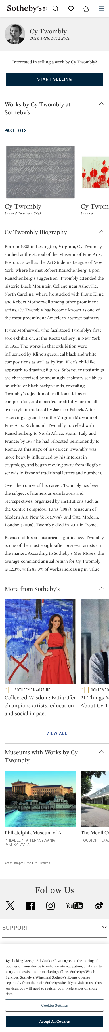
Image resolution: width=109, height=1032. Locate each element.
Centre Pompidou (29, 509)
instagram (50, 906)
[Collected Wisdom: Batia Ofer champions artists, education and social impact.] (40, 643)
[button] (57, 108)
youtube (74, 905)
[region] (54, 988)
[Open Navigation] (101, 8)
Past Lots (16, 131)
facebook (30, 906)
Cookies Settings (54, 1005)
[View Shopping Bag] (86, 8)
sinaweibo (99, 905)
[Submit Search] (55, 8)
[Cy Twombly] (40, 172)
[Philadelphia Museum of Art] (40, 800)
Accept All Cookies (54, 1021)
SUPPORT (15, 928)
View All (56, 733)
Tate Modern (85, 517)
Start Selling (54, 79)
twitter (10, 905)
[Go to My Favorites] (71, 8)
